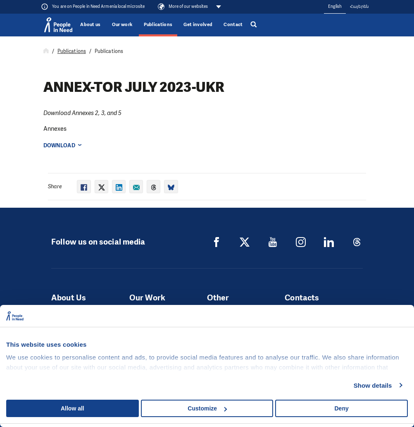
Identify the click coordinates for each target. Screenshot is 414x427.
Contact (233, 25)
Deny (342, 408)
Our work (122, 25)
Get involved (197, 25)
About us (90, 25)
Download (59, 145)
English (335, 6)
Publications (158, 25)
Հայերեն (359, 6)
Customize (207, 408)
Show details (373, 385)
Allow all (72, 408)
